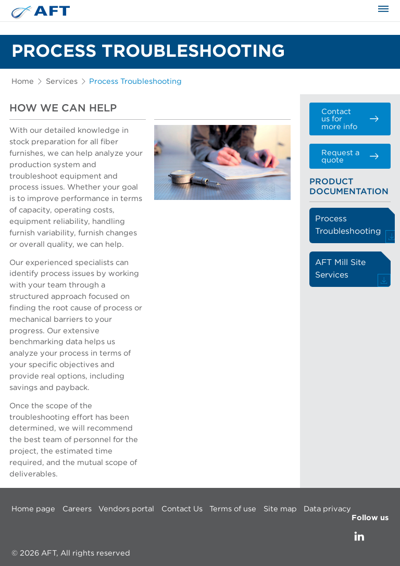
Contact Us (182, 509)
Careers (77, 509)
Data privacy (327, 509)
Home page (33, 509)
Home (22, 81)
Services (62, 81)
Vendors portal (126, 509)
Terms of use (232, 509)
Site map (280, 509)
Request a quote (350, 157)
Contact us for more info (350, 119)
